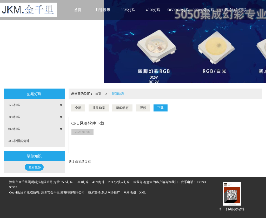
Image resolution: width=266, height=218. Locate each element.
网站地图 (129, 192)
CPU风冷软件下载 (232, 10)
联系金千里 (78, 23)
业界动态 (98, 108)
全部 (78, 108)
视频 (143, 108)
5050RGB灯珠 (178, 10)
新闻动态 (118, 94)
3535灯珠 (128, 10)
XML (142, 192)
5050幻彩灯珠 (204, 10)
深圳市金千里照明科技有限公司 (63, 192)
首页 (77, 10)
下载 (160, 108)
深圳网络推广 (110, 192)
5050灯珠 (14, 117)
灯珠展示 (103, 10)
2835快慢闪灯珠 (19, 141)
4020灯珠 (153, 10)
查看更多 (35, 167)
